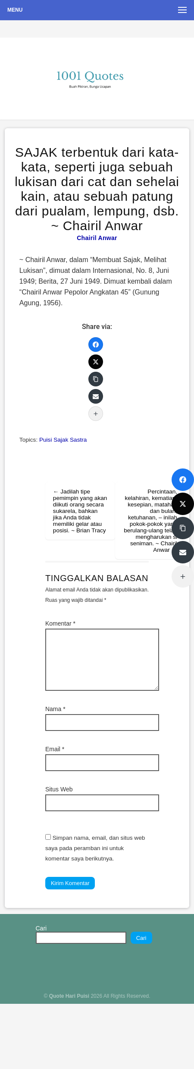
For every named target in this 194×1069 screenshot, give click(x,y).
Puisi (45, 439)
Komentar (60, 623)
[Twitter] (95, 361)
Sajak (60, 439)
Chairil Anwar (97, 237)
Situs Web (59, 789)
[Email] (95, 396)
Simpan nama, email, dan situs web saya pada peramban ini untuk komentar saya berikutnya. (95, 848)
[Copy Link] (95, 379)
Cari (41, 928)
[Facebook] (95, 344)
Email (54, 749)
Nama (55, 708)
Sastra (78, 439)
